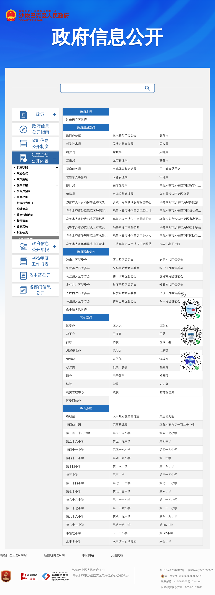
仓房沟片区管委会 (171, 259)
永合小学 (165, 541)
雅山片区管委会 (76, 259)
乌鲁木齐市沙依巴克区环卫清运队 (134, 218)
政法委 (70, 367)
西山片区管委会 (123, 259)
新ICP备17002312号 (172, 570)
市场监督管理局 (123, 193)
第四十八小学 (122, 458)
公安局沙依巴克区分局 (174, 193)
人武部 (163, 350)
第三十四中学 (168, 474)
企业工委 (165, 342)
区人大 (117, 325)
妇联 (69, 342)
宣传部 (117, 358)
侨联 (116, 342)
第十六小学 (120, 466)
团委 (162, 333)
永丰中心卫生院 (169, 243)
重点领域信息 (25, 214)
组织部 (70, 358)
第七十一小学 (168, 483)
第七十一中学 (122, 483)
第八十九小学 (168, 516)
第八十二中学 (75, 524)
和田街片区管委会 (124, 276)
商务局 (163, 160)
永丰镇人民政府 (76, 309)
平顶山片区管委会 (171, 293)
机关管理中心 (75, 392)
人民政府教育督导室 (126, 416)
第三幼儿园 (166, 416)
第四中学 (165, 441)
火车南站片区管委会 (126, 268)
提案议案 (22, 185)
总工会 (70, 333)
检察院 (163, 375)
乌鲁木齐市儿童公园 (126, 227)
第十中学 (165, 458)
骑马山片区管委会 (124, 301)
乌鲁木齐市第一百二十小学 (177, 424)
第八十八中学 (122, 524)
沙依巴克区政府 (76, 119)
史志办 (163, 383)
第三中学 (119, 474)
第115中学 (166, 524)
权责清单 (22, 220)
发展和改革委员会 (124, 135)
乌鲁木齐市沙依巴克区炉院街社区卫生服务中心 (87, 210)
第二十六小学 (122, 508)
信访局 (70, 193)
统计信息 (22, 208)
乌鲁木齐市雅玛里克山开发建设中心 (87, 243)
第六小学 (165, 491)
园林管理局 (166, 392)
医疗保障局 (120, 185)
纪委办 (117, 350)
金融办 (163, 367)
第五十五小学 (122, 433)
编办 (69, 375)
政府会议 (22, 173)
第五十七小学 (168, 433)
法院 (69, 383)
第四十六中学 (168, 449)
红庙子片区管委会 (124, 284)
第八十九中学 (122, 516)
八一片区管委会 (169, 301)
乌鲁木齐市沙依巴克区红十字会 (180, 227)
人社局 (163, 152)
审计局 (163, 177)
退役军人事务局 (76, 177)
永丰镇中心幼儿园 (124, 541)
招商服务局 (73, 168)
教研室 (70, 416)
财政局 (117, 152)
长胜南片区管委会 (171, 284)
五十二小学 (120, 533)
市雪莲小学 (73, 533)
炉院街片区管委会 (78, 268)
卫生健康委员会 (169, 168)
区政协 (163, 325)
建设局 (70, 160)
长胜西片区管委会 (78, 293)
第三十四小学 (75, 483)
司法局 (70, 152)
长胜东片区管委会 (124, 293)
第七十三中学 (122, 491)
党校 (116, 383)
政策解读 (22, 179)
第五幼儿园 (120, 424)
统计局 (70, 185)
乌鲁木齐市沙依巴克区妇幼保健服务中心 (181, 210)
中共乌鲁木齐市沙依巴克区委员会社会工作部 (134, 243)
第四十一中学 (75, 449)
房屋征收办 (73, 350)
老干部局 (119, 375)
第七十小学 (73, 491)
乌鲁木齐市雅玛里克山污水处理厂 (87, 235)
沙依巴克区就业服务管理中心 (132, 202)
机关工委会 (120, 367)
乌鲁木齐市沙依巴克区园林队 (85, 218)
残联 (116, 392)
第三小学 (72, 474)
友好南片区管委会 (171, 276)
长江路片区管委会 (78, 276)
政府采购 (22, 226)
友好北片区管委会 (78, 284)
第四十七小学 (122, 449)
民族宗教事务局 (123, 143)
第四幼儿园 (73, 424)
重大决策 (22, 197)
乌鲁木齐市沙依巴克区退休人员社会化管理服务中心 (134, 235)
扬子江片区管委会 (171, 268)
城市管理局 (120, 160)
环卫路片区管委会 (78, 301)
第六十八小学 (75, 499)
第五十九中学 (122, 441)
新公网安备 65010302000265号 (181, 575)
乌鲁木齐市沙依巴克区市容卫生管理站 (181, 218)
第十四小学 (73, 466)
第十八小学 (166, 466)
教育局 (163, 135)
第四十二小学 (75, 458)
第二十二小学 (168, 508)
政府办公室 (73, 135)
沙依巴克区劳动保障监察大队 (85, 202)
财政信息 (22, 232)
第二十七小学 (75, 508)
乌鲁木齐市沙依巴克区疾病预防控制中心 (181, 202)
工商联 (117, 333)
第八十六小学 (75, 516)
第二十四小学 (168, 499)
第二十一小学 (122, 499)
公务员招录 (24, 191)
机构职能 (22, 167)
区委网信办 (73, 400)
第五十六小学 (75, 441)
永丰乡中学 (73, 541)
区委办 (70, 325)
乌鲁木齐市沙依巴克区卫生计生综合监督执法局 (134, 210)
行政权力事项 (25, 203)
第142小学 (166, 533)
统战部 (163, 358)
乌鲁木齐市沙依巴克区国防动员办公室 (181, 235)
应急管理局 (120, 177)
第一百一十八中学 (78, 433)
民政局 (163, 143)
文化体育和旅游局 (124, 168)
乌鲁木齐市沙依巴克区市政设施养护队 (87, 227)
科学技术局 (73, 143)
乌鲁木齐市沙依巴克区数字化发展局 (181, 185)
